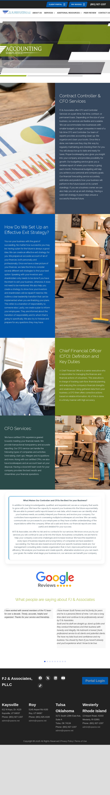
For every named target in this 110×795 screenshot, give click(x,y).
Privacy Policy (67, 741)
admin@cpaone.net (11, 721)
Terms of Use (81, 741)
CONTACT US (104, 13)
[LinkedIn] (55, 678)
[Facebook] (40, 678)
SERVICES (48, 13)
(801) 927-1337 (98, 4)
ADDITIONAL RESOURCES (68, 13)
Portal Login (95, 681)
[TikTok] (40, 685)
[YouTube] (63, 678)
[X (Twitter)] (47, 678)
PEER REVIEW (90, 13)
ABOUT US (37, 13)
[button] (44, 661)
